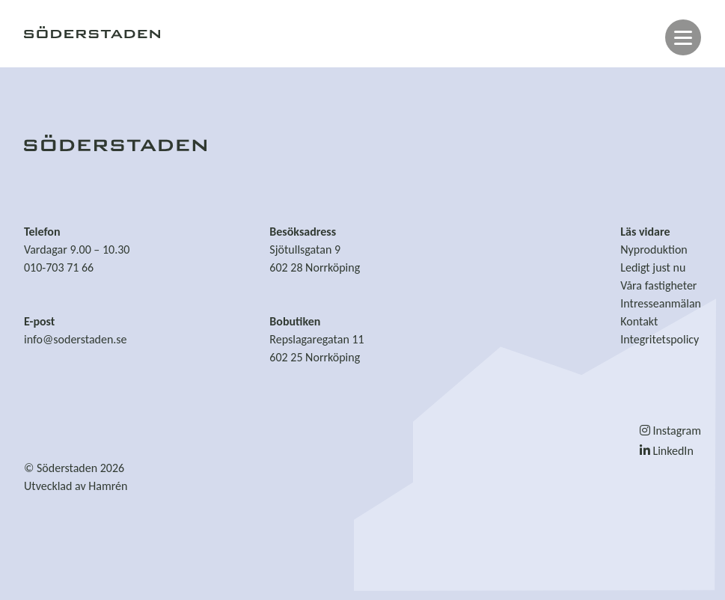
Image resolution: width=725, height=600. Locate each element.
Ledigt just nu (652, 267)
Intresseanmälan (660, 303)
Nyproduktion (654, 249)
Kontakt (639, 321)
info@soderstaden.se (75, 339)
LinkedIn (667, 451)
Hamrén (107, 486)
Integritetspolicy (659, 339)
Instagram (670, 430)
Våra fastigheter (658, 285)
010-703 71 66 (59, 267)
